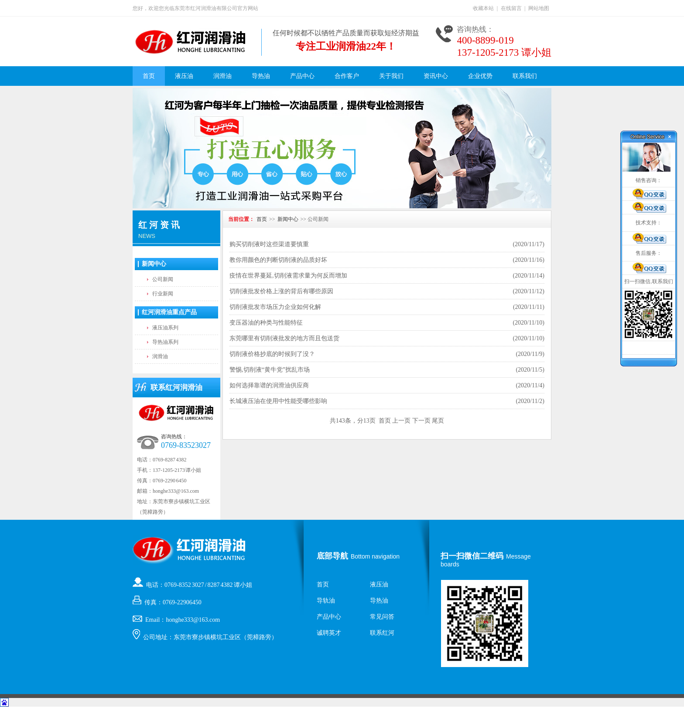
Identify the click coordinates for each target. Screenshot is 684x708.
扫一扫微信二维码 (472, 556)
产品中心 (302, 76)
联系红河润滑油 (176, 387)
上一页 (401, 420)
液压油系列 (165, 328)
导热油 (261, 76)
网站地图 (538, 8)
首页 (149, 76)
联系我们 (525, 76)
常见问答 (382, 616)
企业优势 (480, 76)
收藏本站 (483, 8)
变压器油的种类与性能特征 (266, 322)
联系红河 (382, 633)
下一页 (421, 420)
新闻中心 (154, 264)
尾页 (438, 420)
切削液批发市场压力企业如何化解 (275, 307)
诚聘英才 (329, 633)
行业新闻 (162, 294)
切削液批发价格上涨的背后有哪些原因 (281, 291)
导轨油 (326, 600)
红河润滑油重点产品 (169, 312)
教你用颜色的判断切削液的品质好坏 (278, 260)
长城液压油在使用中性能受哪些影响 (278, 401)
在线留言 (511, 8)
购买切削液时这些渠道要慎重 (269, 244)
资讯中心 (436, 76)
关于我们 (391, 76)
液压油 (184, 76)
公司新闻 (162, 279)
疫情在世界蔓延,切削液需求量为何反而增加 (288, 275)
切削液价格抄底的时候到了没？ (272, 354)
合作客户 (347, 76)
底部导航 (332, 556)
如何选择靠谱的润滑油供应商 (269, 385)
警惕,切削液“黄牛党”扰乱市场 (269, 369)
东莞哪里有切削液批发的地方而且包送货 (284, 338)
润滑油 (222, 76)
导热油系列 (165, 342)
